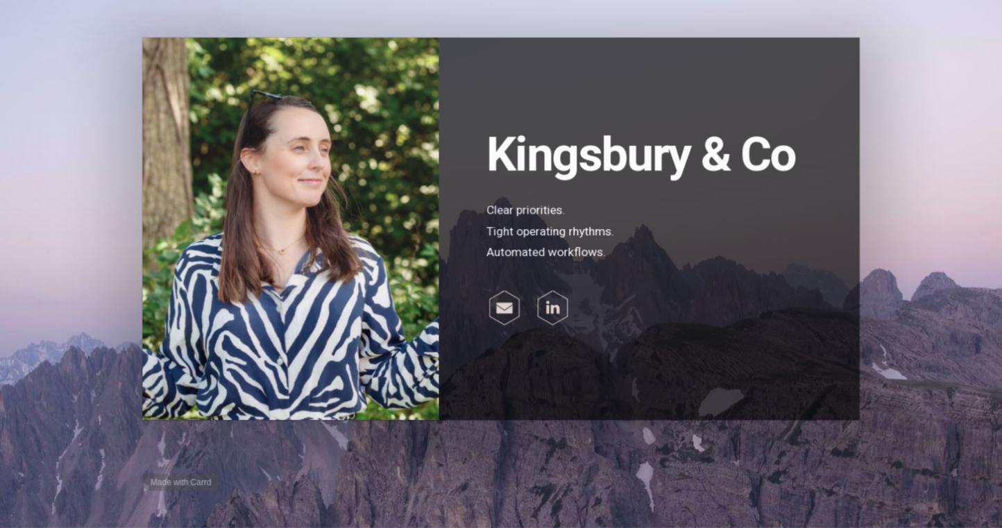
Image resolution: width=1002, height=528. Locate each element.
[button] (504, 308)
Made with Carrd (182, 481)
